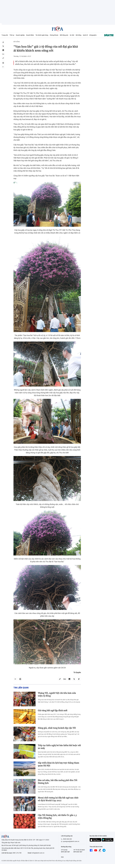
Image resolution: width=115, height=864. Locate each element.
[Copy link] (3, 58)
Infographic (93, 35)
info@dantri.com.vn (38, 853)
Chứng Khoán (54, 35)
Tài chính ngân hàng (41, 35)
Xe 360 (72, 35)
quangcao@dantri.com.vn (71, 841)
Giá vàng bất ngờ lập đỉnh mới (52, 710)
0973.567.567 (65, 852)
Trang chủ (5, 35)
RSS (62, 857)
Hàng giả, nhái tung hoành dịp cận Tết (57, 728)
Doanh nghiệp (20, 35)
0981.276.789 (17, 853)
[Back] (3, 66)
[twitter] (3, 46)
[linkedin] (3, 50)
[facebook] (3, 42)
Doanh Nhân (30, 35)
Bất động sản (64, 35)
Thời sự (12, 35)
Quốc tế (85, 35)
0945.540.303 (67, 839)
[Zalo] (3, 54)
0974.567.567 (77, 852)
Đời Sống (78, 35)
